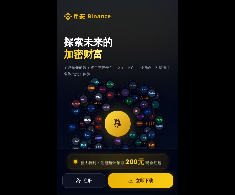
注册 (84, 179)
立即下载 (140, 179)
